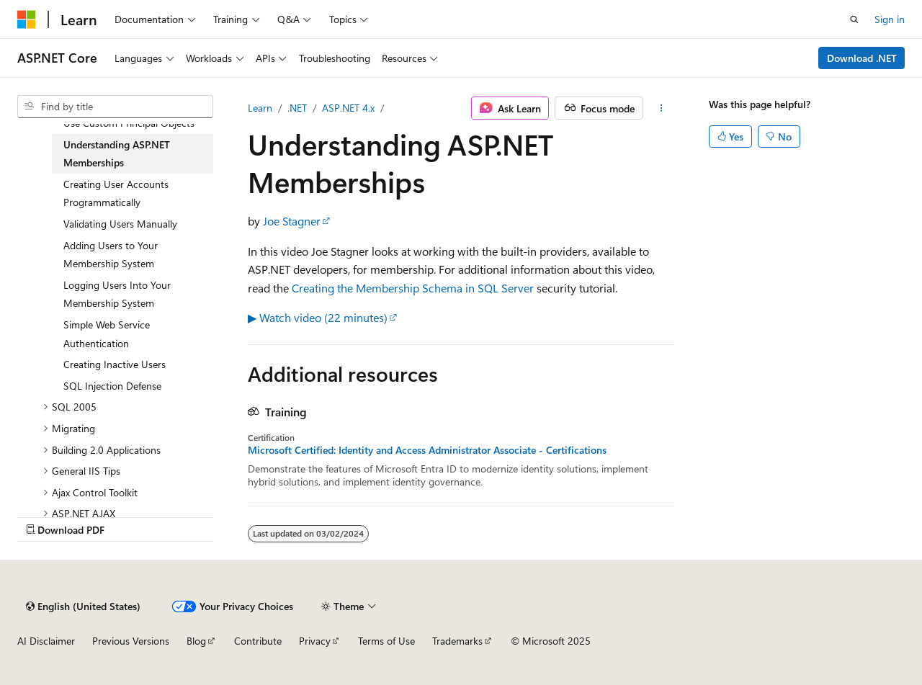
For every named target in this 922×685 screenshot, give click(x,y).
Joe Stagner (292, 220)
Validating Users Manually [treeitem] (120, 223)
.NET (297, 108)
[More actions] (661, 108)
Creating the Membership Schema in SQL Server (413, 287)
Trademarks (457, 641)
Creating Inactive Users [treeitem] (114, 364)
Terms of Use (386, 641)
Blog (196, 641)
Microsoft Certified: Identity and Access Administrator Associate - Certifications (427, 450)
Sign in (889, 19)
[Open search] (854, 19)
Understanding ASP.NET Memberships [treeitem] (116, 154)
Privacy (315, 641)
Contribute (258, 641)
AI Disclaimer (46, 641)
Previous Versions (130, 641)
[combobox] (115, 106)
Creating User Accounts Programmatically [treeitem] (116, 193)
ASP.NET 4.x (348, 108)
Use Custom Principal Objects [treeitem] (128, 123)
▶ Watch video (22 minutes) (318, 317)
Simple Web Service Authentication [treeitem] (106, 334)
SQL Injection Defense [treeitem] (112, 386)
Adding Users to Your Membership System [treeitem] (110, 254)
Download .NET (862, 58)
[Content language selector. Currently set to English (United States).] (83, 606)
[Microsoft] (26, 19)
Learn (260, 108)
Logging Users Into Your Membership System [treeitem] (117, 294)
